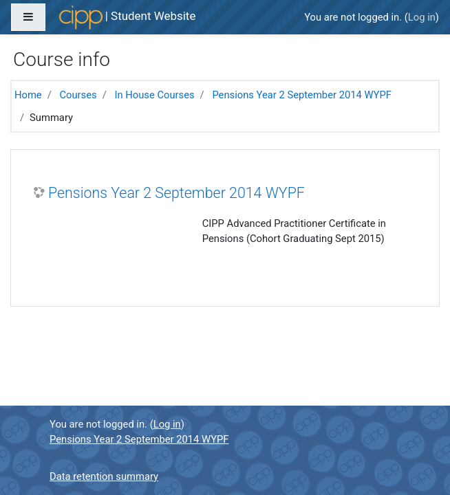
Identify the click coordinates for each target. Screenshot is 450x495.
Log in (422, 17)
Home (28, 95)
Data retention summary (104, 476)
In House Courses (154, 95)
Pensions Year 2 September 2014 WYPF (301, 95)
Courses (77, 95)
